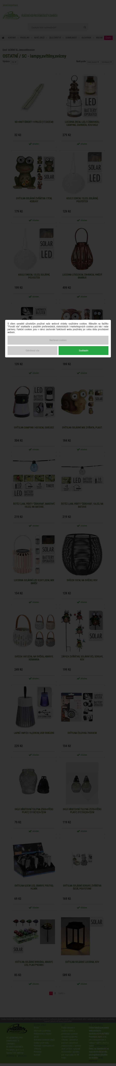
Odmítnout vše (32, 350)
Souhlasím (83, 350)
